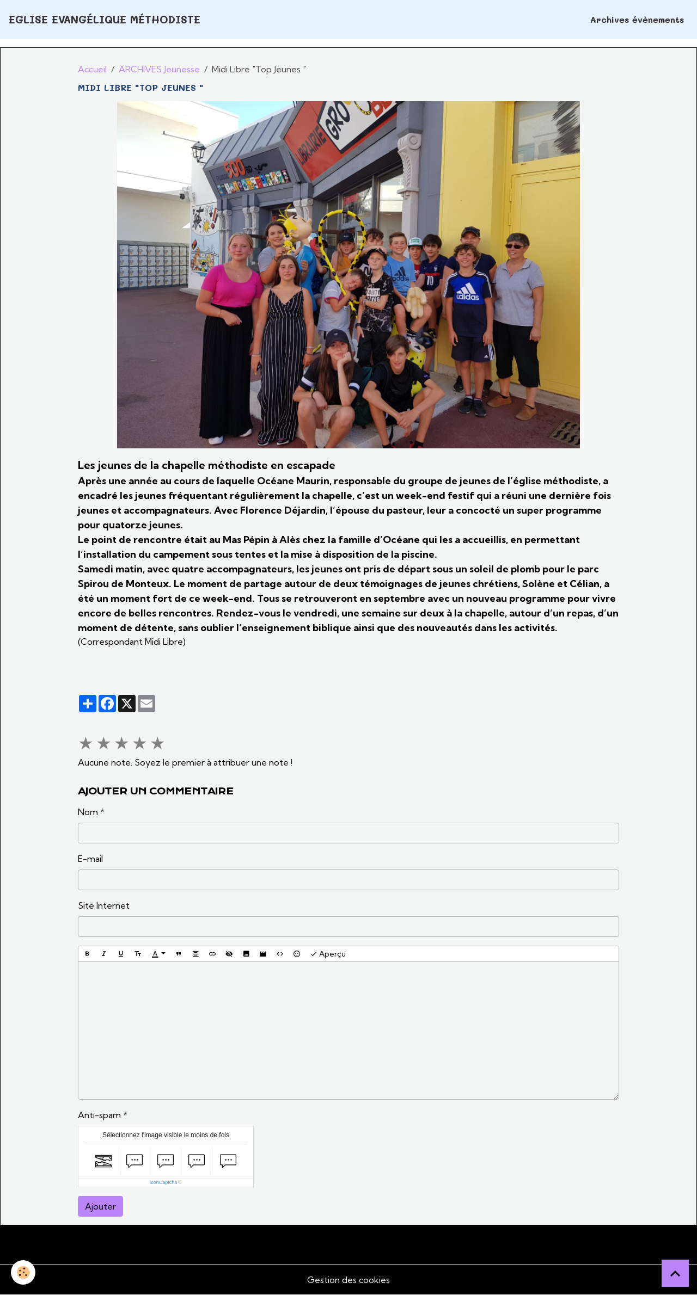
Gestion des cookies (348, 1279)
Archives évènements (637, 19)
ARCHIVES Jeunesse (159, 69)
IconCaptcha (164, 1182)
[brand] (104, 20)
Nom (88, 811)
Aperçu (328, 954)
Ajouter (100, 1206)
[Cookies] (23, 1272)
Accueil (92, 69)
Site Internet (104, 905)
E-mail (90, 858)
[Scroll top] (675, 1273)
